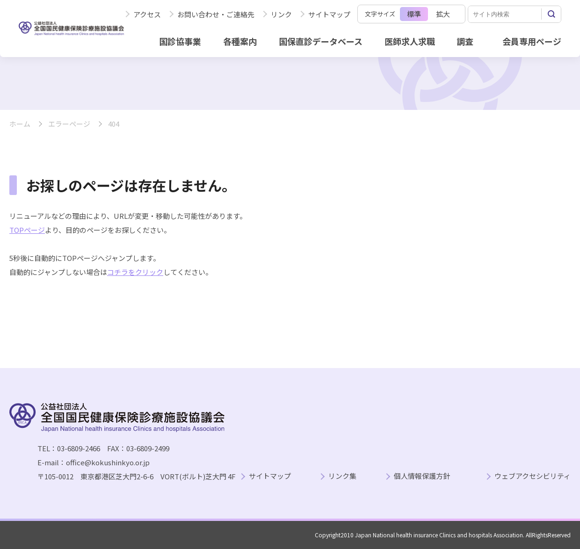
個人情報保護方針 (422, 476)
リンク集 (342, 476)
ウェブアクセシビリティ (532, 476)
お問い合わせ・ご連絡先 (215, 14)
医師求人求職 (409, 41)
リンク (281, 14)
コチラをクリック (135, 272)
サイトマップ (329, 14)
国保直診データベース (320, 41)
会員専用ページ (531, 41)
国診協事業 (180, 41)
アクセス (147, 14)
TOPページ (27, 230)
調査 (465, 41)
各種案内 (240, 41)
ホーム (19, 124)
